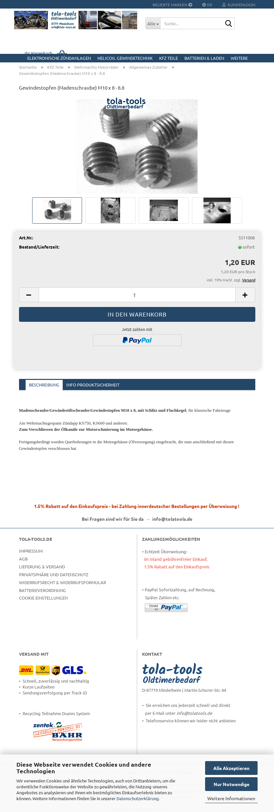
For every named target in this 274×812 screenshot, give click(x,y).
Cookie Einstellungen (43, 598)
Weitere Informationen (231, 798)
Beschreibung (44, 384)
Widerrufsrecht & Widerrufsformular (62, 582)
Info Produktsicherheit (92, 384)
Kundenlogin (238, 4)
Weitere (239, 58)
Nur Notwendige (231, 784)
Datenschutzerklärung (137, 798)
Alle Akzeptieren (231, 768)
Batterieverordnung (42, 590)
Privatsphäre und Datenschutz (53, 574)
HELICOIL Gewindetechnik (125, 58)
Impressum (31, 551)
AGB (23, 558)
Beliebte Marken (172, 4)
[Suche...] (152, 23)
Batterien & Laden (204, 58)
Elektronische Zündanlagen (59, 58)
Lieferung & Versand (42, 566)
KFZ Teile (168, 58)
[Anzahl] (137, 294)
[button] (29, 294)
